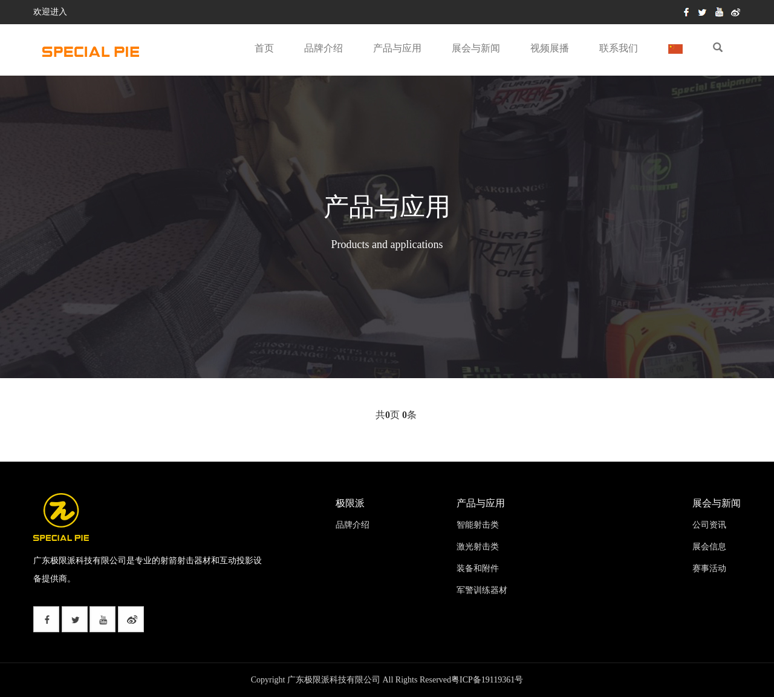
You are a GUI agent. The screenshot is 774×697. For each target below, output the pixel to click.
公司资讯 (709, 524)
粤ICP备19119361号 (487, 679)
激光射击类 (478, 546)
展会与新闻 (476, 48)
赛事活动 (709, 568)
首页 (264, 48)
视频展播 (549, 48)
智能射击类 (478, 524)
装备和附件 (478, 568)
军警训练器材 (482, 590)
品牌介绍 (323, 48)
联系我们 (618, 48)
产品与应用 (397, 48)
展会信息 (709, 546)
